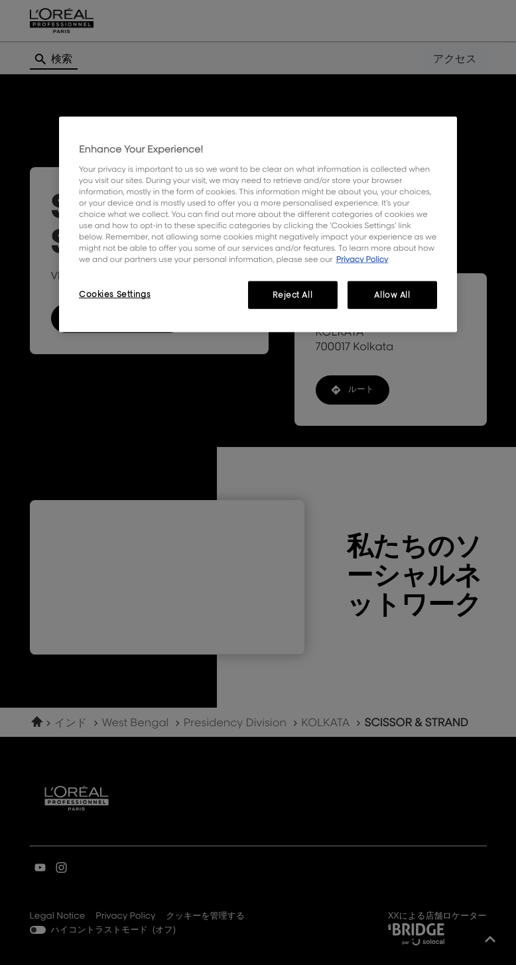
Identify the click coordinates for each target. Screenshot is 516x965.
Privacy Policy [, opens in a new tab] (362, 259)
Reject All (292, 295)
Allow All (392, 295)
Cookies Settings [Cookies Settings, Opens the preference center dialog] (115, 294)
